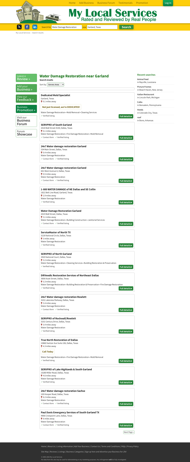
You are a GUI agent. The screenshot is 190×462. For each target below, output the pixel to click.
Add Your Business (81, 446)
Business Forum (27, 121)
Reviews (53, 451)
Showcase (27, 132)
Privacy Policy (133, 446)
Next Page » (129, 432)
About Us (51, 446)
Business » (27, 87)
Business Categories (75, 451)
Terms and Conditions (110, 446)
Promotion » (27, 108)
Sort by (43, 84)
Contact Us (95, 446)
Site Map (45, 451)
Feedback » (27, 98)
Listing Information (65, 446)
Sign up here (90, 451)
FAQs (123, 446)
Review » (27, 77)
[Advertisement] (95, 53)
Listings (61, 451)
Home (43, 446)
